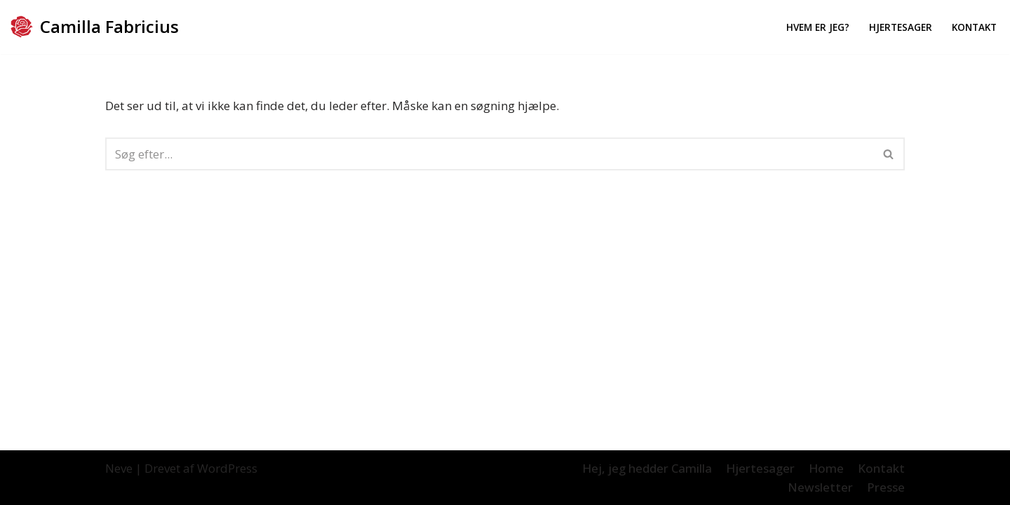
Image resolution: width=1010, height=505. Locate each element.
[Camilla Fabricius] (95, 27)
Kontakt (974, 27)
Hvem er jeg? (817, 27)
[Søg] (489, 153)
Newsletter (820, 487)
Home (826, 468)
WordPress (227, 468)
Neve (119, 468)
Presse (886, 487)
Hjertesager (900, 27)
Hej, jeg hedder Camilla (647, 468)
